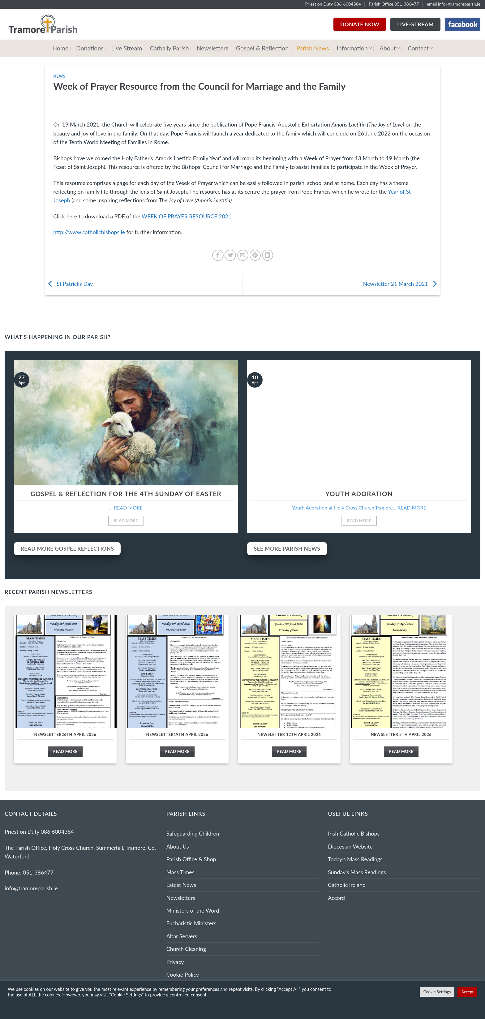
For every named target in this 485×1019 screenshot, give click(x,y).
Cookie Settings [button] (437, 991)
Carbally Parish (169, 48)
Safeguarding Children (192, 833)
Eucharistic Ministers (191, 923)
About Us (177, 846)
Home (60, 48)
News (59, 76)
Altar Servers (181, 936)
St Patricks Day (69, 283)
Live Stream (126, 48)
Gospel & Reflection (262, 48)
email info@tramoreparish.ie (453, 3)
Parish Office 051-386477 (394, 3)
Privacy (175, 961)
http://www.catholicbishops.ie (89, 232)
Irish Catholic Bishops (354, 833)
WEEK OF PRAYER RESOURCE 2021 (186, 216)
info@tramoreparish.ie (31, 888)
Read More (126, 520)
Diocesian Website (350, 846)
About (390, 48)
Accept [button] (467, 991)
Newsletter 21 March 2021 (401, 283)
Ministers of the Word (192, 910)
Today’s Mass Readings (355, 859)
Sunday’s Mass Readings (357, 872)
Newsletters (212, 48)
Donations (90, 48)
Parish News (312, 48)
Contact (420, 48)
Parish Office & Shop (191, 859)
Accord (336, 897)
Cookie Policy (182, 974)
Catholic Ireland (347, 884)
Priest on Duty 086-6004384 (333, 3)
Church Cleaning (186, 948)
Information (354, 48)
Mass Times (180, 872)
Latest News (181, 884)
